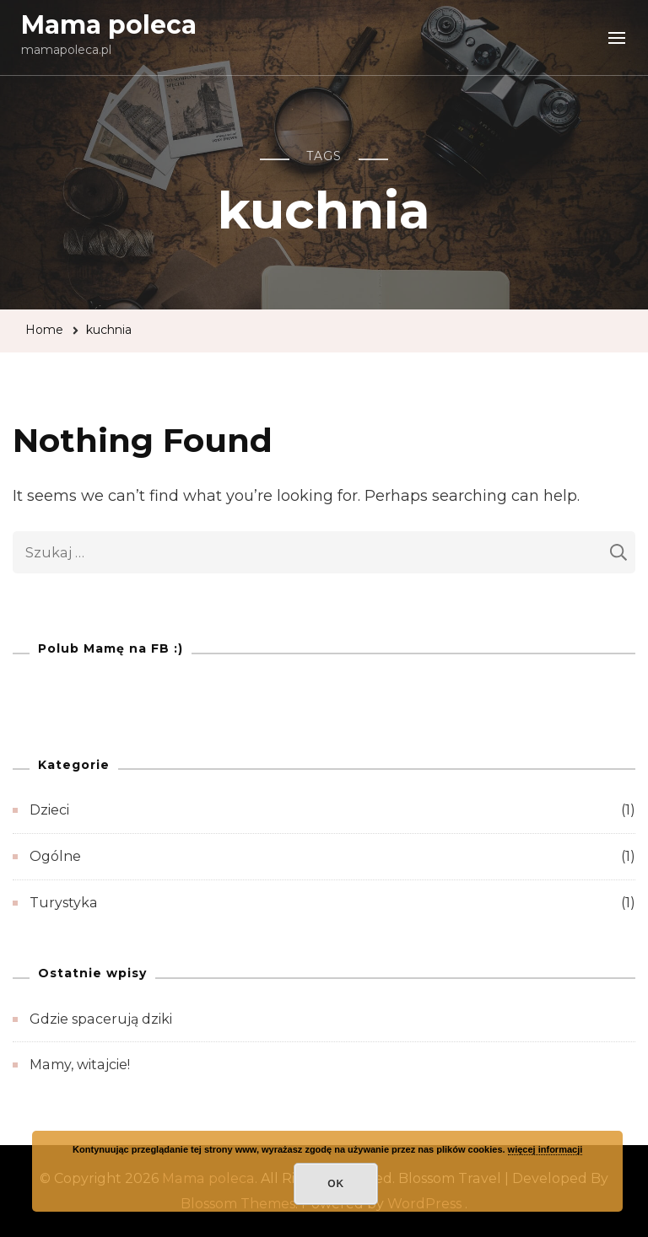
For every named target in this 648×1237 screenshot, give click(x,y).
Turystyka (64, 903)
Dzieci (49, 810)
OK (335, 1184)
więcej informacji (545, 1149)
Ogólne (55, 856)
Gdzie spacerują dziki (101, 1019)
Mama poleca (109, 24)
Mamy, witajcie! (80, 1065)
